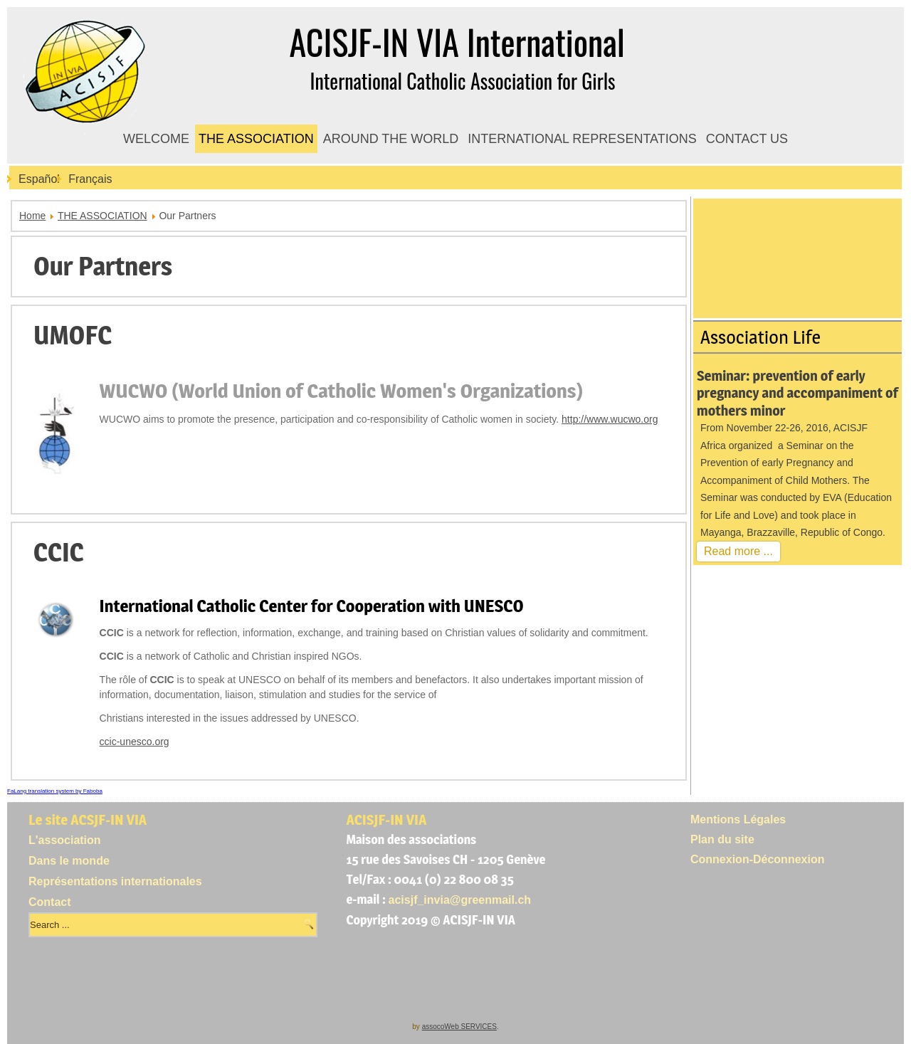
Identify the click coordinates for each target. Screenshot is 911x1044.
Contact (49, 902)
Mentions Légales (738, 819)
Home (32, 215)
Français (90, 179)
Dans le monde (69, 861)
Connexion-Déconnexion (757, 859)
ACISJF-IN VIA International (456, 41)
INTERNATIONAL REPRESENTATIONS (582, 139)
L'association (64, 840)
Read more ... (738, 551)
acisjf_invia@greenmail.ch (460, 900)
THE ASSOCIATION (256, 139)
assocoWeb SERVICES (459, 1026)
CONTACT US (747, 139)
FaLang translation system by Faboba (54, 791)
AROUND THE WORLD (391, 139)
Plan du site (722, 839)
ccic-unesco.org (134, 741)
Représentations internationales (115, 881)
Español (39, 179)
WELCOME (156, 139)
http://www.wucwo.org (610, 419)
